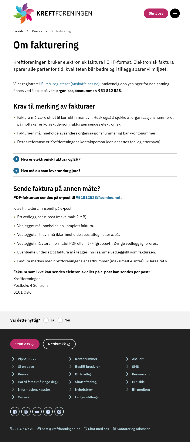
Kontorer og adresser (133, 429)
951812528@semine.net (98, 197)
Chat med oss (98, 429)
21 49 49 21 (24, 429)
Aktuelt (138, 359)
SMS (135, 366)
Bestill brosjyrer (87, 366)
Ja (52, 320)
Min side (138, 382)
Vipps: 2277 (27, 359)
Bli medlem (141, 389)
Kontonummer (86, 359)
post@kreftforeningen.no (61, 429)
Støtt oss (156, 13)
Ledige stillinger (87, 397)
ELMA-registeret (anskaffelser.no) (70, 83)
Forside (18, 31)
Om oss (37, 31)
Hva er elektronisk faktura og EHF (51, 159)
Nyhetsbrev (84, 389)
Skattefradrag (86, 382)
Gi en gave (26, 366)
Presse (23, 374)
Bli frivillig (83, 374)
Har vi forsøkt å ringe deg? (38, 382)
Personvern (141, 374)
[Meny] (175, 13)
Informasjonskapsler (34, 389)
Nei (67, 320)
